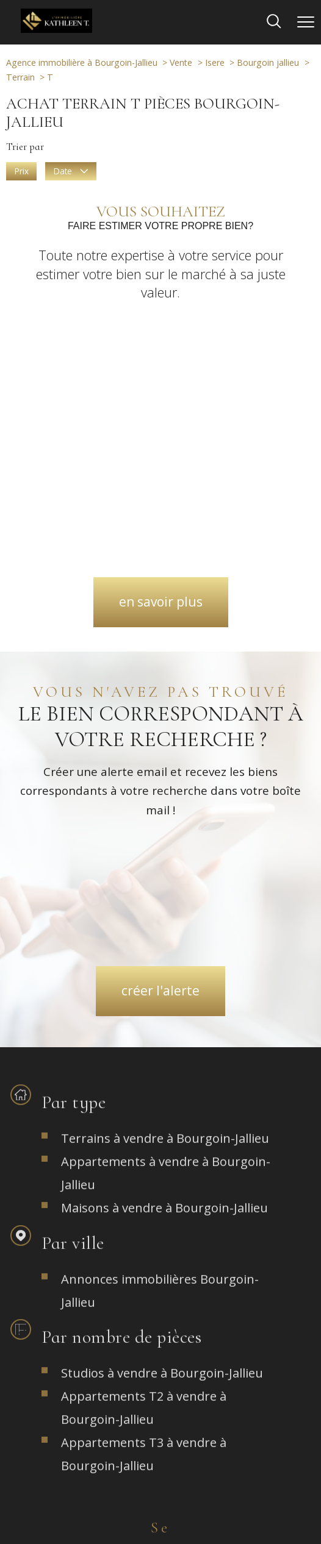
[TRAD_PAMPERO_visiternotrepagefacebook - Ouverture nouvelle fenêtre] (114, 1323)
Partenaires (264, 1495)
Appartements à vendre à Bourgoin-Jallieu (165, 842)
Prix (22, 171)
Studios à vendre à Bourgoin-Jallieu (162, 1042)
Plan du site (119, 1495)
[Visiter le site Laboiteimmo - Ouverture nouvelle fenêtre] (160, 1526)
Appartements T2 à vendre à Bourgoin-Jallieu (143, 1077)
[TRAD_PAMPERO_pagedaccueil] (56, 29)
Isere (215, 62)
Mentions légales (176, 1495)
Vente (181, 62)
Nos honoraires (64, 1495)
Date (70, 171)
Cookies (190, 1504)
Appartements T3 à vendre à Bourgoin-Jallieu (143, 1124)
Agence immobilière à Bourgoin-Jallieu (81, 62)
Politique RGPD (142, 1503)
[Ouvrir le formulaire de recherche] (274, 22)
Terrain (20, 77)
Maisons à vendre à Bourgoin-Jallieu (164, 877)
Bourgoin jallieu (268, 62)
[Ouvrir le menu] (305, 22)
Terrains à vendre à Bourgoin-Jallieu (165, 807)
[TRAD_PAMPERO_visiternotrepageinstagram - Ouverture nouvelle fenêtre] (161, 1323)
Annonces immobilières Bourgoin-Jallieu (160, 960)
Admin (225, 1495)
